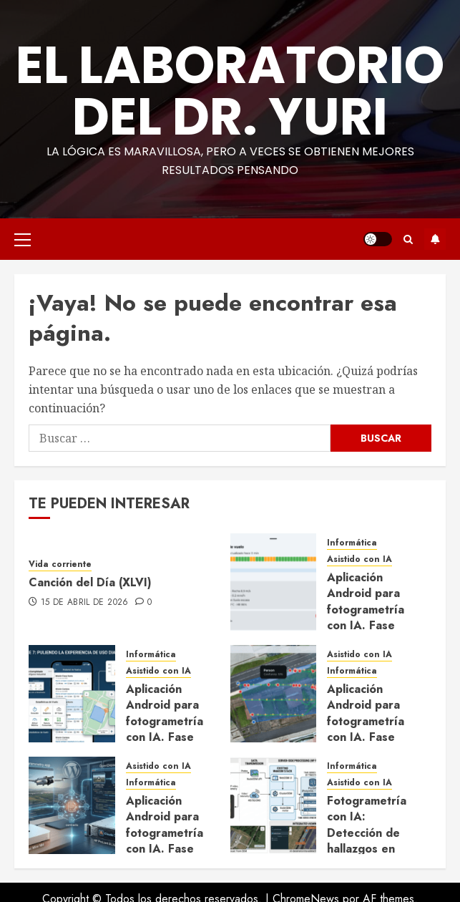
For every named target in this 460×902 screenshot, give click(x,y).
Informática (352, 543)
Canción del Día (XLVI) (90, 582)
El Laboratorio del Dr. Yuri (230, 90)
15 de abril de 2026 (85, 602)
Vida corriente (60, 564)
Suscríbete (435, 239)
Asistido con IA (359, 559)
